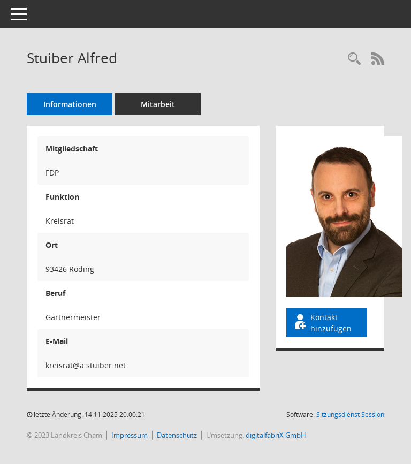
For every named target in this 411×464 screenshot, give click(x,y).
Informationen (69, 104)
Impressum (129, 435)
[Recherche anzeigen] (354, 59)
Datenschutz (177, 435)
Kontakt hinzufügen (322, 322)
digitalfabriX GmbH (276, 435)
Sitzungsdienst (350, 414)
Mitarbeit (158, 104)
